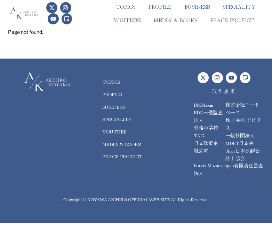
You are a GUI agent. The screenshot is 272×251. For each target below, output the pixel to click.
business (197, 6)
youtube (127, 20)
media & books (175, 20)
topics (125, 6)
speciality (239, 6)
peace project (232, 20)
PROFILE (159, 6)
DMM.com (203, 104)
